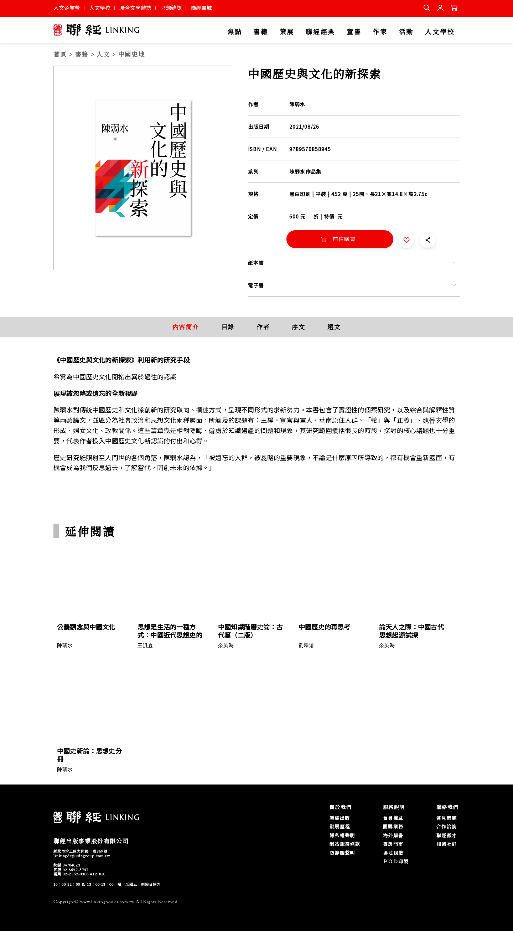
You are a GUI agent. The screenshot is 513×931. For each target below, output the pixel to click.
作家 (380, 32)
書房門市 (393, 844)
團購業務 (393, 826)
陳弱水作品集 (305, 171)
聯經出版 (340, 818)
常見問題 (446, 818)
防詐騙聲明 (342, 853)
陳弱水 (297, 104)
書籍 (260, 32)
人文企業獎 (66, 7)
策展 (287, 32)
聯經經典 (320, 32)
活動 (406, 32)
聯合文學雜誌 (135, 7)
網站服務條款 (345, 844)
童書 (354, 32)
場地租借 (393, 853)
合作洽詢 (446, 826)
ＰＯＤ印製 (396, 861)
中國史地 (131, 54)
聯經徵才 (446, 835)
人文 (103, 54)
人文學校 (99, 7)
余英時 (226, 645)
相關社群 (446, 844)
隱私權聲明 (342, 835)
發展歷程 (340, 826)
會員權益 (393, 818)
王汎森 (146, 645)
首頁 (60, 54)
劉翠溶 (307, 645)
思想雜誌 (171, 7)
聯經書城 (201, 7)
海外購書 (393, 835)
